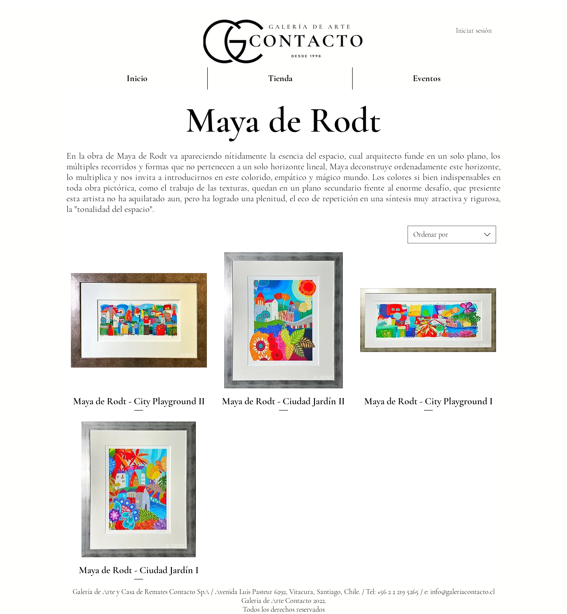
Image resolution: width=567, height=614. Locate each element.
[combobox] (452, 234)
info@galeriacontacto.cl (462, 591)
